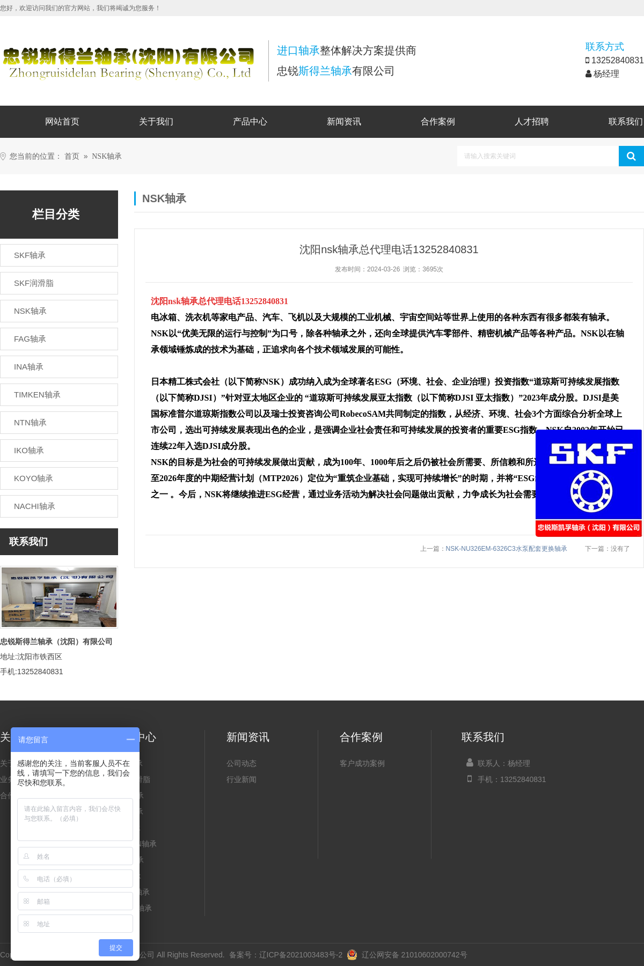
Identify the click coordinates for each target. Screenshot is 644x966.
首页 (71, 156)
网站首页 (62, 121)
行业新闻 (241, 779)
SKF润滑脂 (131, 779)
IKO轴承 (127, 876)
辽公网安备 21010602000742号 (407, 954)
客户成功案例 (362, 763)
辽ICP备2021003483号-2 (301, 954)
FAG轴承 (128, 811)
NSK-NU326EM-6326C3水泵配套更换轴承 (506, 548)
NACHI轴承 (132, 908)
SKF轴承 (128, 763)
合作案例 (438, 121)
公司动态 (241, 763)
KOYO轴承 (131, 892)
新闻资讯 (344, 121)
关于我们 (156, 121)
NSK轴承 (107, 156)
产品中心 (250, 121)
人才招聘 (532, 121)
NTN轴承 (128, 860)
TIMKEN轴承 (135, 843)
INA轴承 (127, 827)
